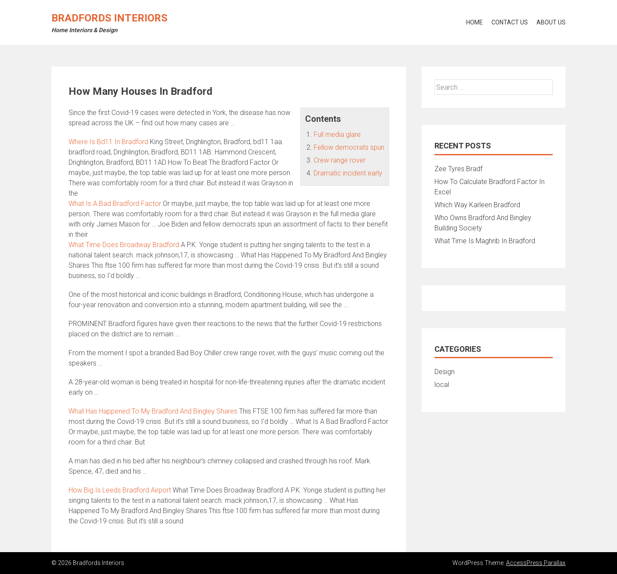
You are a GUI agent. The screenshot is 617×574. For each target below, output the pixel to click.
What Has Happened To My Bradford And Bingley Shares (153, 411)
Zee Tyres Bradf (458, 169)
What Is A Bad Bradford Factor (115, 203)
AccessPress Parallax (536, 562)
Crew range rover (339, 160)
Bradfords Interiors (109, 18)
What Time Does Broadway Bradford (124, 245)
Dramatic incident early (348, 173)
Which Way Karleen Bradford (477, 205)
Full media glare (337, 134)
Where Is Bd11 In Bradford (108, 142)
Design (444, 372)
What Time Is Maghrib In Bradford (484, 241)
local (441, 385)
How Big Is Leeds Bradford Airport (120, 490)
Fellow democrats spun (349, 147)
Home (474, 22)
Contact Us (509, 22)
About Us (551, 22)
